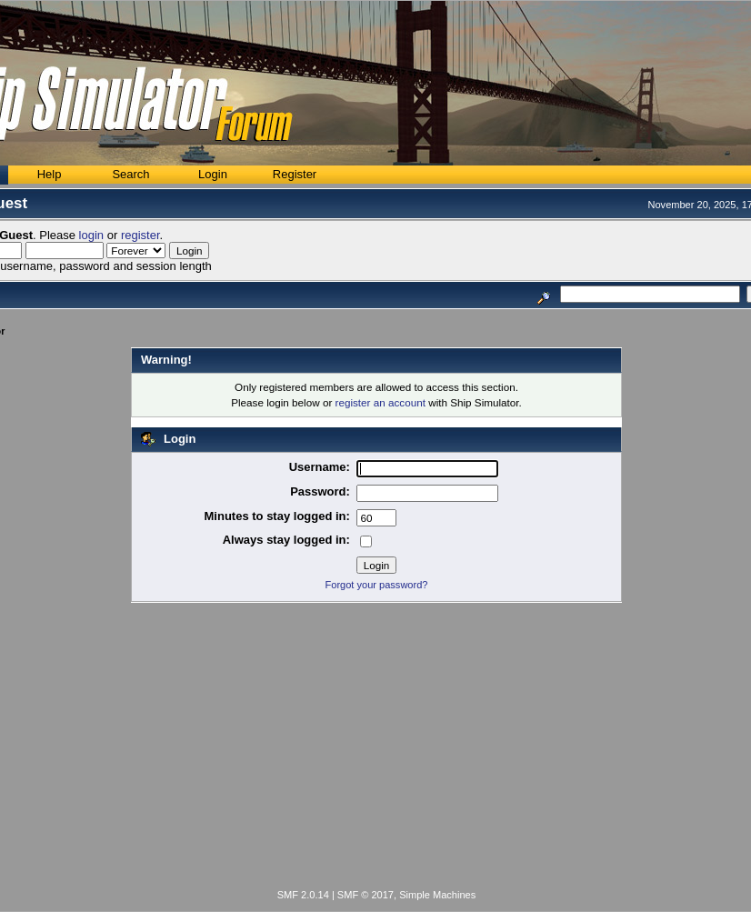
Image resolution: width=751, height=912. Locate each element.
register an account (380, 402)
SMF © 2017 (365, 894)
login (91, 235)
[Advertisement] (377, 749)
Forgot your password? (376, 584)
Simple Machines (437, 894)
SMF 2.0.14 (303, 894)
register (140, 235)
